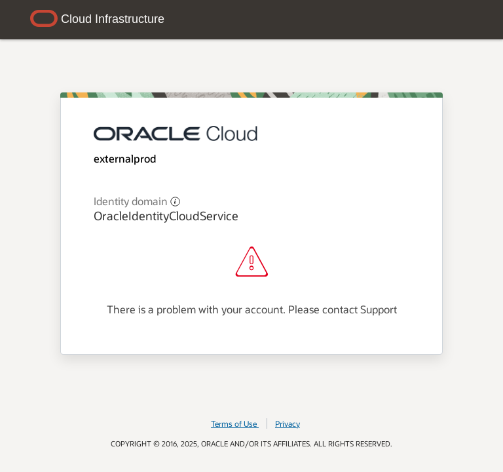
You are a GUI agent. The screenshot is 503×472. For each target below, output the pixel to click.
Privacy (287, 423)
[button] (175, 201)
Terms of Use (235, 423)
